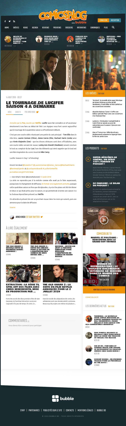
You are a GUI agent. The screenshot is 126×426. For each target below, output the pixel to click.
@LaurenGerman (40, 165)
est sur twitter (34, 217)
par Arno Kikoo (31, 112)
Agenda (35, 29)
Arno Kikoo (18, 217)
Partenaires (34, 410)
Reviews (45, 29)
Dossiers (69, 29)
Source (12, 207)
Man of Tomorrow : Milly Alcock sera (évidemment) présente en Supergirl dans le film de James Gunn (103, 134)
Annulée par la (17, 123)
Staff (22, 410)
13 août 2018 (45, 177)
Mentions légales (85, 410)
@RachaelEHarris (67, 165)
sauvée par (33, 123)
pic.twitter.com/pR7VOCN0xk (21, 172)
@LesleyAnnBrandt (34, 168)
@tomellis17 (28, 165)
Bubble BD (101, 410)
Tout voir (101, 93)
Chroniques (95, 29)
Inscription (115, 20)
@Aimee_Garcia (53, 165)
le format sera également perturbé (55, 184)
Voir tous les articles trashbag (104, 289)
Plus (106, 29)
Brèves (16, 29)
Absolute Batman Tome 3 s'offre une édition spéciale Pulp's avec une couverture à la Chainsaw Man (104, 113)
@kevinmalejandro (17, 168)
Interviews (81, 29)
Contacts (70, 410)
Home (7, 29)
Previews (57, 29)
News (25, 29)
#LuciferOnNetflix (50, 168)
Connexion (103, 20)
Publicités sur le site (52, 410)
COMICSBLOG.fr (91, 297)
